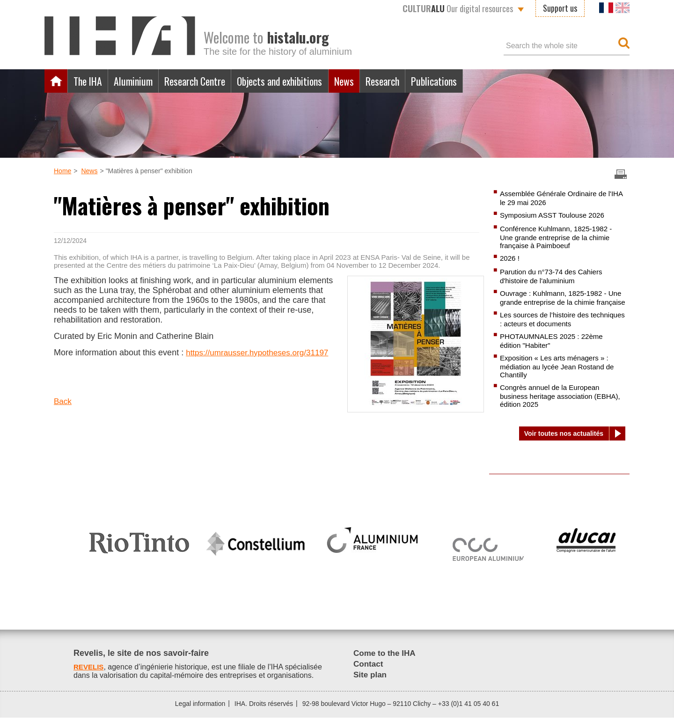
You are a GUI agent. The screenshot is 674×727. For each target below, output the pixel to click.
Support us (560, 8)
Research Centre (207, 81)
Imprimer (620, 174)
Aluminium (140, 81)
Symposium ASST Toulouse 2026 (555, 216)
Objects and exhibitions (301, 81)
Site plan (370, 684)
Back (63, 411)
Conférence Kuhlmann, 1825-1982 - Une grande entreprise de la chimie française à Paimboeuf (559, 237)
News (371, 81)
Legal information (200, 713)
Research (413, 81)
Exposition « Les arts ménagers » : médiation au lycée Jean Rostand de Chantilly (560, 378)
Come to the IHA (386, 662)
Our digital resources (458, 8)
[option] (139, 548)
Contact (369, 673)
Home (56, 81)
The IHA (90, 81)
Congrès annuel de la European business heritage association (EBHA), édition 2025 (553, 408)
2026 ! (510, 260)
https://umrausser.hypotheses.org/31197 (129, 362)
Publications (469, 81)
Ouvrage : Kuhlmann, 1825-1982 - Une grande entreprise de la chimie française (558, 303)
